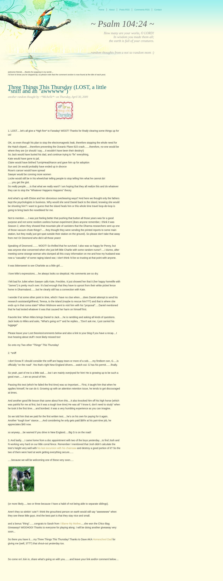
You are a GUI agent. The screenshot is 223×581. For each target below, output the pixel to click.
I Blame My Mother (70, 523)
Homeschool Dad (102, 539)
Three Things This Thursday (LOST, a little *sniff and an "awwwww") (57, 89)
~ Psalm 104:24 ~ (122, 24)
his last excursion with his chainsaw (56, 448)
